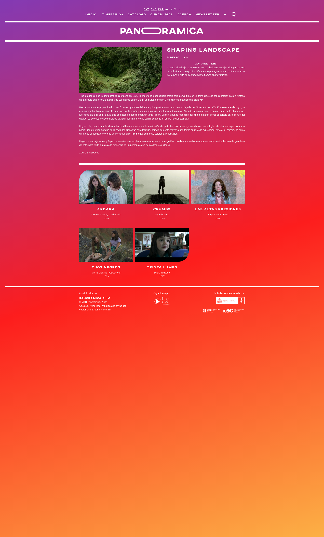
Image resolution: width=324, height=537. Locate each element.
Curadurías (161, 14)
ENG (154, 9)
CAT (146, 9)
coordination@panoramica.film (95, 309)
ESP (161, 9)
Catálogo (137, 14)
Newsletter (207, 14)
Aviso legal (95, 306)
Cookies (83, 306)
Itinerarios (112, 14)
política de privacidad (115, 306)
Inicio (91, 14)
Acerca (184, 14)
